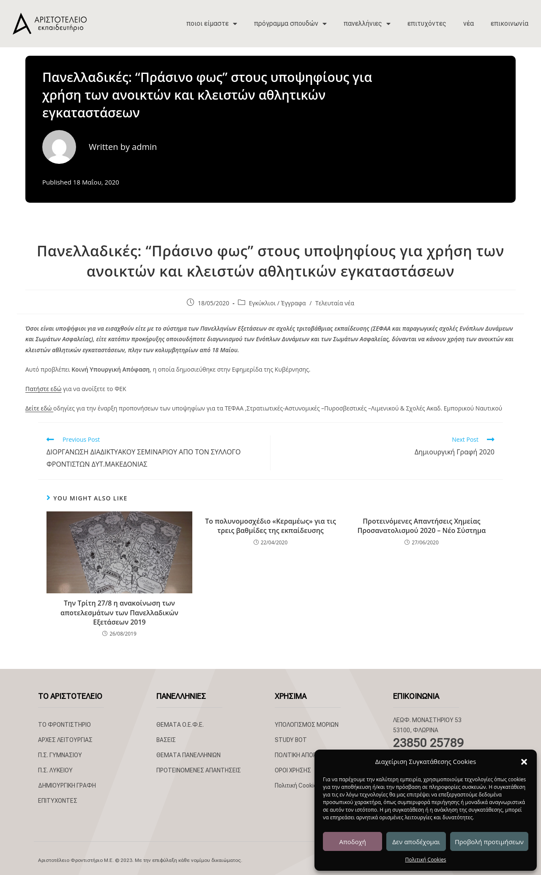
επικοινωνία (509, 23)
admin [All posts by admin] (144, 146)
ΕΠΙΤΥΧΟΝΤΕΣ (57, 800)
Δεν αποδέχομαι (416, 841)
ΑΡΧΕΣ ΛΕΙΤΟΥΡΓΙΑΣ (65, 739)
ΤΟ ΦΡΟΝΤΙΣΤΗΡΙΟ (64, 724)
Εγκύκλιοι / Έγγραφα (277, 303)
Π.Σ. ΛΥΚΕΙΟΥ (55, 770)
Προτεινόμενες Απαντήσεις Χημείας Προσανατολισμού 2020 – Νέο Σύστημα (422, 525)
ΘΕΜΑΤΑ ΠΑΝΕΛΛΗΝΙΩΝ (188, 755)
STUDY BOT (291, 739)
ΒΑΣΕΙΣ (166, 739)
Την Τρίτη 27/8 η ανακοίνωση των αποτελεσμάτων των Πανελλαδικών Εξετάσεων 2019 (119, 612)
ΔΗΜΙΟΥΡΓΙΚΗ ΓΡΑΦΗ (67, 785)
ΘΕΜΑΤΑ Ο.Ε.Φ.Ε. (180, 724)
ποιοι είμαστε (211, 23)
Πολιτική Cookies (425, 859)
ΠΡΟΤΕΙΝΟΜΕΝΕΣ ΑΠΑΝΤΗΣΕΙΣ (198, 770)
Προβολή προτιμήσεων (489, 841)
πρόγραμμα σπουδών (290, 23)
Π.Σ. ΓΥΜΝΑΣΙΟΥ (60, 755)
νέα (468, 23)
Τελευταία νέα (334, 303)
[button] (524, 762)
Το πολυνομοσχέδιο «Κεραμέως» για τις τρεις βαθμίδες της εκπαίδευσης (270, 525)
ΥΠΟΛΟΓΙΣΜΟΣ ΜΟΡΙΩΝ (307, 724)
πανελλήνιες (367, 23)
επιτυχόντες (426, 23)
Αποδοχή (352, 841)
